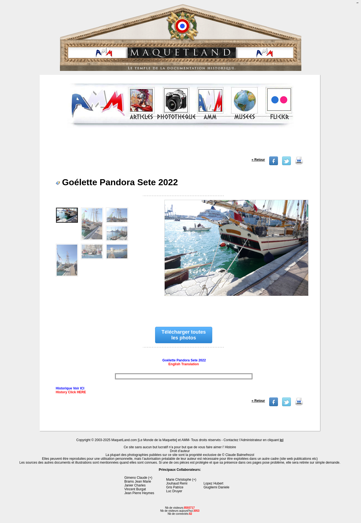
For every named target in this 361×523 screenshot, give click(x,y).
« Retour (258, 160)
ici (281, 440)
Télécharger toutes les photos (183, 335)
